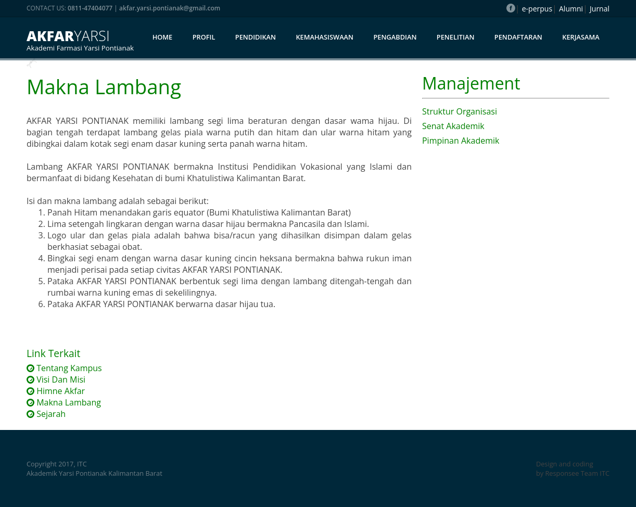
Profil (204, 37)
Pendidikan (255, 37)
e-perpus (537, 9)
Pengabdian (394, 37)
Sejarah (46, 414)
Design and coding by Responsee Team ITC (572, 468)
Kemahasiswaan (324, 37)
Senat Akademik (453, 126)
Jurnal (599, 9)
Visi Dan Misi (56, 379)
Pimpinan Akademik (460, 140)
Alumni (571, 9)
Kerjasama (581, 37)
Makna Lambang (64, 402)
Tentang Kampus (64, 368)
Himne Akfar (56, 391)
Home (162, 37)
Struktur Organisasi (459, 111)
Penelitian (456, 37)
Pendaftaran (518, 37)
